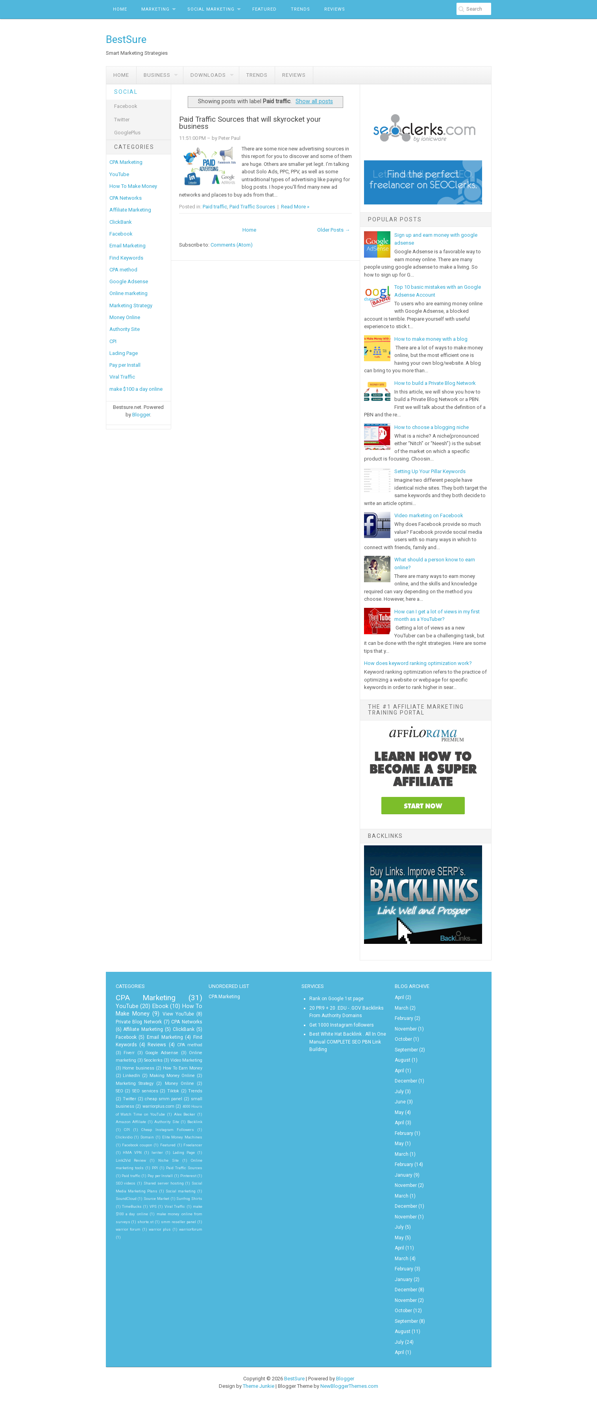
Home (120, 9)
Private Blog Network (139, 1022)
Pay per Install (124, 365)
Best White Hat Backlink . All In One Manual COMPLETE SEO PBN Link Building (347, 1041)
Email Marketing (127, 246)
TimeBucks (132, 1206)
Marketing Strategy (130, 305)
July (399, 1091)
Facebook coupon (137, 1145)
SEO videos (126, 1183)
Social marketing (181, 1191)
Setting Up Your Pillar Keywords (430, 471)
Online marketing (128, 293)
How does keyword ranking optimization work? (418, 663)
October (403, 1039)
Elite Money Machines (182, 1137)
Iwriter (157, 1152)
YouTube (119, 174)
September (406, 1050)
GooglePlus (127, 133)
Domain (147, 1137)
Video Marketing (186, 1060)
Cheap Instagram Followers (167, 1129)
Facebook (125, 106)
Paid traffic (215, 207)
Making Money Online (172, 1075)
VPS (153, 1206)
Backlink (194, 1122)
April (399, 997)
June (400, 1102)
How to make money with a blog (431, 339)
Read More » (295, 207)
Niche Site (168, 1160)
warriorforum (190, 1229)
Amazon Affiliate (131, 1122)
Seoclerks (153, 1060)
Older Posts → (333, 230)
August (402, 1060)
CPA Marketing (125, 162)
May (399, 1112)
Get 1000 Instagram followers (341, 1025)
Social (126, 92)
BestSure (126, 39)
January (403, 1175)
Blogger (141, 415)
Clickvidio (124, 1137)
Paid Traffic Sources (252, 207)
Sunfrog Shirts (189, 1198)
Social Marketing (211, 9)
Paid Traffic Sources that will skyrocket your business (250, 123)
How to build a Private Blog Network (435, 383)
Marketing (155, 9)
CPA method (123, 270)
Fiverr (129, 1052)
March (401, 1008)
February (404, 1018)
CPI (112, 341)
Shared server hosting (164, 1183)
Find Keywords (126, 258)
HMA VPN (132, 1152)
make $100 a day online (136, 389)
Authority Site (124, 329)
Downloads (208, 75)
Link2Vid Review (131, 1160)
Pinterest (188, 1176)
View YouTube (178, 1014)
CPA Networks (125, 198)
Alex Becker (185, 1114)
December (406, 1081)
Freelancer (192, 1145)
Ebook (160, 1006)
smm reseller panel (178, 1222)
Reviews (334, 9)
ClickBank (120, 222)
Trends (300, 9)
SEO (119, 1091)
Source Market (156, 1198)
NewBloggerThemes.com (349, 1386)
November (406, 1029)
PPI (155, 1168)
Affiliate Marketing (130, 210)
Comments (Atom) (232, 245)
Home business (138, 1068)
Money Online (124, 317)
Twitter (121, 120)
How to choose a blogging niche (431, 427)
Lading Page (123, 353)
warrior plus (160, 1229)
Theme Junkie (258, 1386)
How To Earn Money (182, 1068)
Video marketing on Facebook (428, 515)
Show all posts (314, 101)
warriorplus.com (158, 1106)
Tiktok (173, 1091)
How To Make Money (133, 186)
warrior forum (128, 1229)
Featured (264, 9)
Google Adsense (128, 281)
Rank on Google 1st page (336, 998)
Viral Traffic (122, 377)
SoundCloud (126, 1198)
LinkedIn (131, 1075)
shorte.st (145, 1222)
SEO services (145, 1091)
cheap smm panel (163, 1098)
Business (157, 75)
